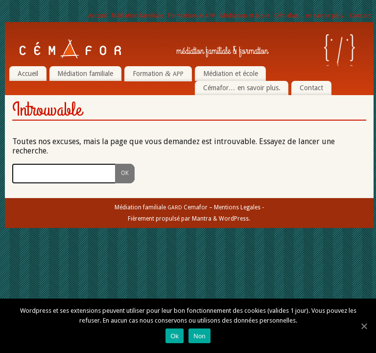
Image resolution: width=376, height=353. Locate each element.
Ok (174, 336)
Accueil (97, 15)
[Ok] (364, 326)
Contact (360, 15)
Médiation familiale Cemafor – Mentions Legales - (189, 207)
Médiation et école (244, 15)
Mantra (202, 218)
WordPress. (234, 218)
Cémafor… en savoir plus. (309, 15)
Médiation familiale (137, 15)
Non (199, 336)
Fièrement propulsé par (160, 218)
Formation (191, 15)
